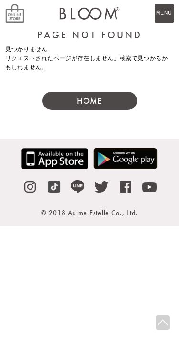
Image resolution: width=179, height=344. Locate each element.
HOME (89, 100)
